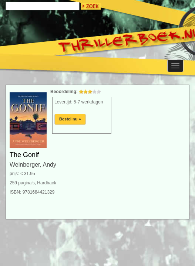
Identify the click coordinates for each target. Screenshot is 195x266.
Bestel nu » (70, 119)
